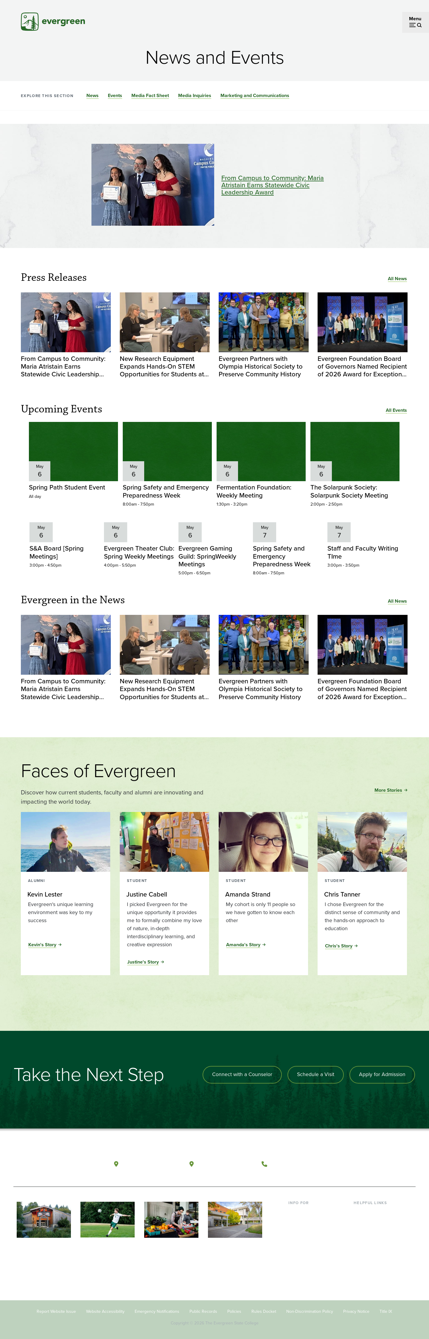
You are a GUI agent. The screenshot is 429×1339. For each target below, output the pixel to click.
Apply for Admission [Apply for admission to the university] (382, 1073)
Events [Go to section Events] (115, 95)
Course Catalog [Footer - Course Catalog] (370, 1239)
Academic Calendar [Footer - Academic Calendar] (374, 1249)
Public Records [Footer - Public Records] (203, 1311)
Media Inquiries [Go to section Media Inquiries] (194, 95)
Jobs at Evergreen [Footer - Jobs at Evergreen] (372, 1268)
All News (397, 278)
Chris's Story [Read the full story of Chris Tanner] (338, 944)
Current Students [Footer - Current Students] (306, 1210)
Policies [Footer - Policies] (234, 1311)
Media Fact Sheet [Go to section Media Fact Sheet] (150, 95)
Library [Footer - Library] (361, 1210)
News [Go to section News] (92, 95)
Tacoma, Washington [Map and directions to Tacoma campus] (226, 1160)
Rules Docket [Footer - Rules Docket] (263, 1311)
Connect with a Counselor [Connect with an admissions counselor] (240, 1073)
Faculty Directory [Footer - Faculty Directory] (371, 1220)
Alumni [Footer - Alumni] (295, 1258)
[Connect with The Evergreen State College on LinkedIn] (389, 1161)
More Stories (388, 788)
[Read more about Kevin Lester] (65, 893)
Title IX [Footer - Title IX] (386, 1311)
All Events (396, 410)
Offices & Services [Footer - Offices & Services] (372, 1229)
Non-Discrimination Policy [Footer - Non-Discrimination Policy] (309, 1311)
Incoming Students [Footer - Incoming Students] (307, 1220)
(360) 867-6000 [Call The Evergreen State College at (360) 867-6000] (292, 1160)
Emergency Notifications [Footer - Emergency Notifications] (157, 1311)
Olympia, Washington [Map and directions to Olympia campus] (151, 1160)
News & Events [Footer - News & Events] (369, 1258)
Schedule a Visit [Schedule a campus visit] (314, 1073)
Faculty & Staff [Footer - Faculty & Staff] (303, 1239)
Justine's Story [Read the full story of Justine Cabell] (143, 960)
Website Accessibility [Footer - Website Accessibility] (105, 1311)
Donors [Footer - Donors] (295, 1249)
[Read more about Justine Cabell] (164, 893)
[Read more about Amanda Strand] (263, 893)
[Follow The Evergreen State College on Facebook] (352, 1161)
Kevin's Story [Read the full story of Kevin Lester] (42, 943)
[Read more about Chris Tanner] (362, 893)
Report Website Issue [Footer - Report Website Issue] (56, 1311)
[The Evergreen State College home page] (56, 1162)
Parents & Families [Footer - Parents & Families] (307, 1229)
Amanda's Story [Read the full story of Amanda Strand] (243, 943)
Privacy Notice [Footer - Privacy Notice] (356, 1311)
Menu (415, 18)
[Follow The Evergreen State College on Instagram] (376, 1161)
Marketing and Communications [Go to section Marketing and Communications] (254, 95)
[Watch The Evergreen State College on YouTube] (364, 1161)
